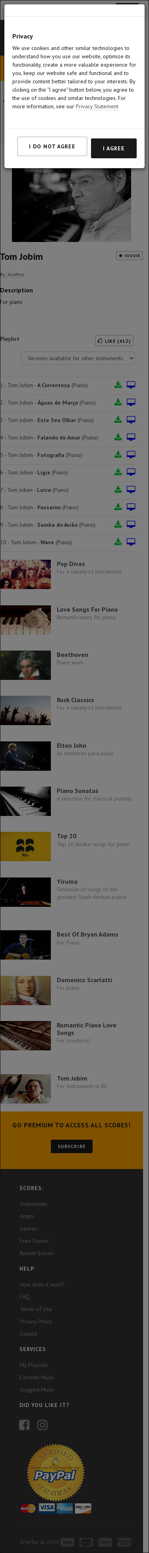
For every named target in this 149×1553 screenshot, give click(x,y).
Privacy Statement (97, 92)
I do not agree (52, 132)
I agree (114, 134)
